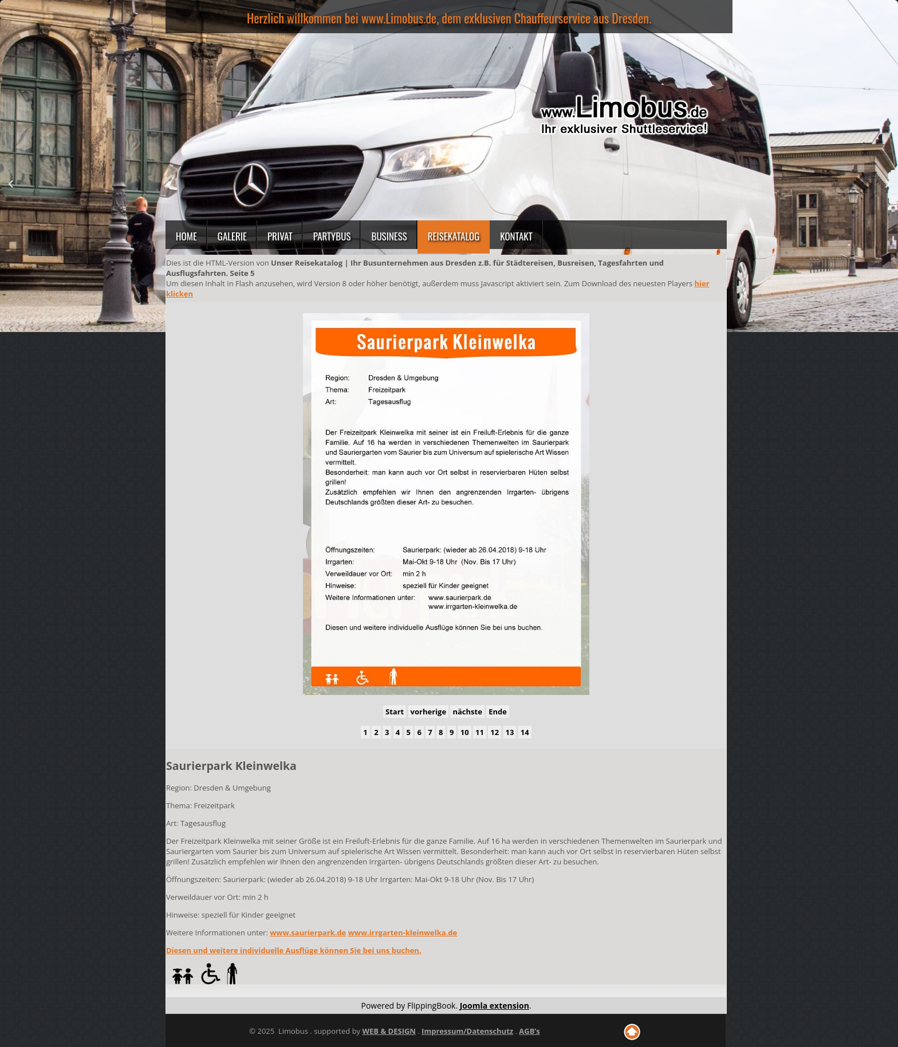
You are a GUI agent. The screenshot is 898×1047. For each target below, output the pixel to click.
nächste (467, 711)
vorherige (428, 711)
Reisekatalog (454, 236)
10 (464, 732)
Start (394, 711)
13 (510, 732)
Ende (498, 711)
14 (525, 732)
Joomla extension (494, 1005)
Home (186, 236)
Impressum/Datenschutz (467, 1031)
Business (389, 236)
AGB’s (529, 1031)
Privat (280, 236)
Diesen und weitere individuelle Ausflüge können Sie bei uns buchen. (294, 950)
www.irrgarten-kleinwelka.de (403, 932)
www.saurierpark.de (308, 932)
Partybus (332, 236)
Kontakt (516, 236)
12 (494, 732)
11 (479, 732)
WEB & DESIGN (388, 1031)
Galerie (232, 236)
